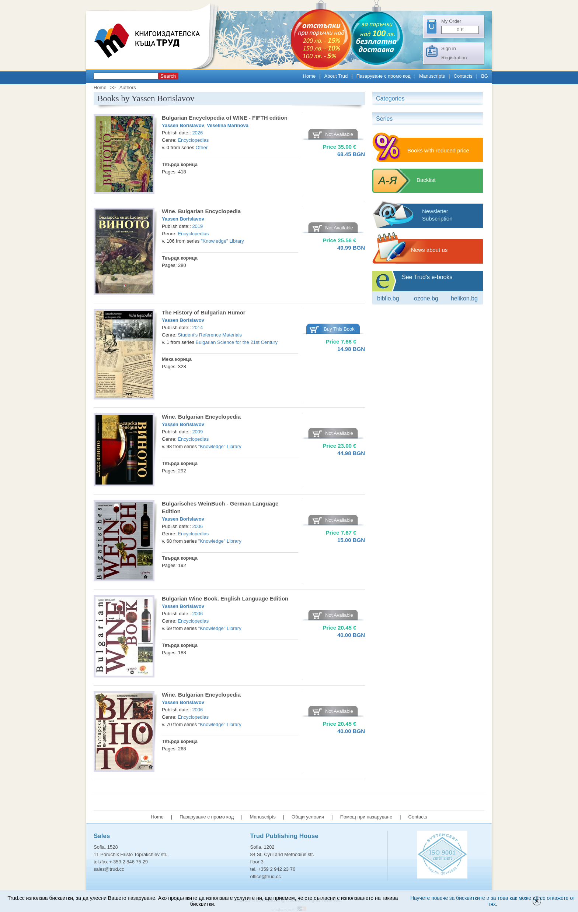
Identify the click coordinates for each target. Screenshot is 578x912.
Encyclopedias (193, 140)
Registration (454, 57)
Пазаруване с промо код (383, 76)
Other (202, 147)
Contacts (463, 76)
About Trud (336, 76)
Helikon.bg (464, 298)
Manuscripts (432, 76)
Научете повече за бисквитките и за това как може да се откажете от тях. (492, 901)
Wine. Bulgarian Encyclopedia (201, 211)
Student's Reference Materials (210, 335)
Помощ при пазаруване (366, 817)
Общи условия (308, 817)
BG (484, 76)
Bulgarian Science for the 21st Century (237, 342)
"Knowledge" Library (222, 241)
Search (168, 76)
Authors (127, 87)
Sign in (448, 48)
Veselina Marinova (227, 125)
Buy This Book (339, 329)
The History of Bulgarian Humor (204, 312)
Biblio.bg (388, 298)
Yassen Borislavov (183, 125)
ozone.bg (426, 298)
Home (309, 76)
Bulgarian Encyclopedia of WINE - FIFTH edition (225, 118)
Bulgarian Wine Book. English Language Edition (225, 598)
